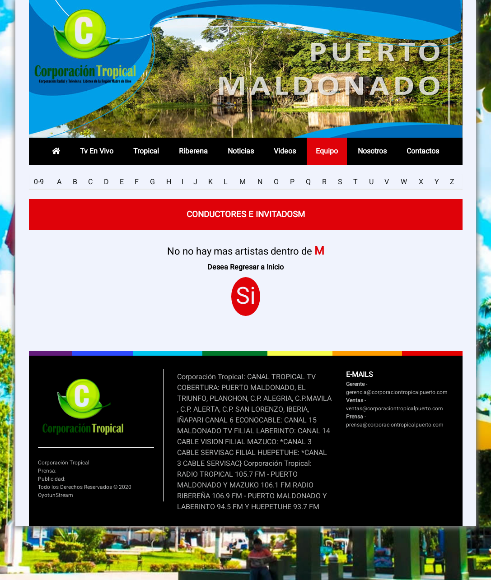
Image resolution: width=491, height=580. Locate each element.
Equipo (327, 151)
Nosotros (372, 151)
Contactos (423, 151)
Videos (285, 151)
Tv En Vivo (96, 151)
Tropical (146, 151)
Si (246, 296)
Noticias (241, 151)
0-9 (39, 181)
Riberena (193, 151)
